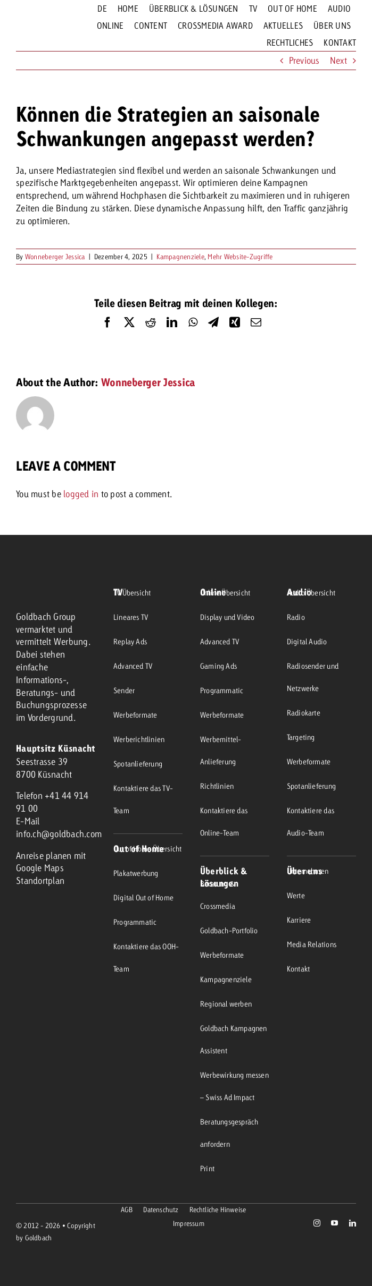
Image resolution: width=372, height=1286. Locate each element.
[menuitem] (101, 8)
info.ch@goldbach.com (59, 833)
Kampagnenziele (180, 256)
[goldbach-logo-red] (37, 26)
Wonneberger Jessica (55, 256)
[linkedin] (352, 1223)
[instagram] (316, 1223)
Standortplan (40, 880)
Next (338, 60)
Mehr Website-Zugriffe (240, 256)
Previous (304, 60)
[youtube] (334, 1223)
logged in (80, 493)
